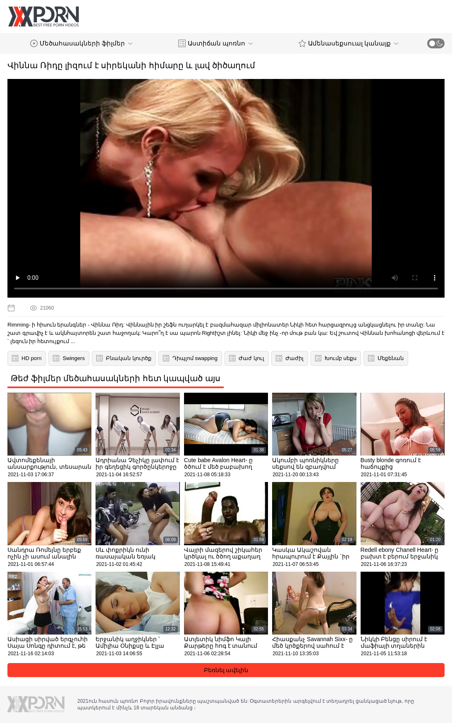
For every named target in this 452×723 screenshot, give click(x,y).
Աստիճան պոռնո (215, 43)
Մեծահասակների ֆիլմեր (81, 43)
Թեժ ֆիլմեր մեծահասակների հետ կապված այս (115, 378)
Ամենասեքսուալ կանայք (348, 43)
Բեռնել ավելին (226, 670)
